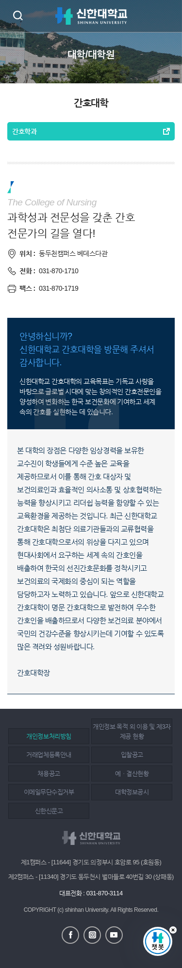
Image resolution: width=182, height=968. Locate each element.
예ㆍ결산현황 (132, 773)
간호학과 (24, 131)
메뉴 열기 (167, 16)
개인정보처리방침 (48, 736)
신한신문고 (49, 810)
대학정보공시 (132, 792)
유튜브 (114, 935)
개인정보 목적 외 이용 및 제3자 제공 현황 (132, 731)
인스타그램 (92, 935)
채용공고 (48, 773)
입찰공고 (132, 754)
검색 (17, 15)
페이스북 (70, 935)
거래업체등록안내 (48, 754)
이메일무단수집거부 (49, 792)
